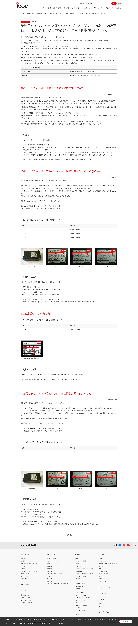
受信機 (48, 563)
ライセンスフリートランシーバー (55, 561)
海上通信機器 (50, 566)
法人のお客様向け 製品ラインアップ (30, 563)
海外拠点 (101, 578)
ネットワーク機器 (79, 592)
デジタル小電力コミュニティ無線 (84, 568)
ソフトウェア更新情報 (26, 602)
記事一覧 (69, 535)
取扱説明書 (23, 568)
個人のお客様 (57, 8)
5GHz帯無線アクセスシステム (83, 597)
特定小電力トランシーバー (83, 566)
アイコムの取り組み (104, 573)
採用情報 (118, 8)
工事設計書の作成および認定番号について (57, 583)
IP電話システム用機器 (81, 605)
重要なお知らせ (25, 595)
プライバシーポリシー (24, 623)
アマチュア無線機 (51, 558)
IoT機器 (78, 608)
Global (119, 3)
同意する (125, 622)
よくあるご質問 (25, 573)
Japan (113, 3)
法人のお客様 (47, 8)
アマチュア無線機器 (81, 561)
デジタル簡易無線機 (81, 576)
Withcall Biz (79, 571)
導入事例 (23, 561)
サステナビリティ (98, 8)
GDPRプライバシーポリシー (41, 623)
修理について (24, 578)
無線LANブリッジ (80, 603)
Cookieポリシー (57, 623)
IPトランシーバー (80, 581)
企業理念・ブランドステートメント (108, 563)
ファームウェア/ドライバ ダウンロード (31, 571)
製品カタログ (24, 566)
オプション (77, 614)
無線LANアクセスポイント (83, 595)
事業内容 (101, 568)
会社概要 (101, 566)
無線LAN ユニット (80, 600)
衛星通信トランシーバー (82, 578)
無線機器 (76, 558)
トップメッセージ (103, 561)
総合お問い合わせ (87, 3)
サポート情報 (76, 8)
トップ (22, 13)
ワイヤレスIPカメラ (81, 610)
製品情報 (67, 8)
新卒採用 (101, 603)
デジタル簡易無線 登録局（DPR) (84, 573)
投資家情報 (109, 8)
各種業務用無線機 (80, 583)
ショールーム (102, 581)
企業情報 (87, 8)
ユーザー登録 (24, 576)
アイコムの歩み (103, 571)
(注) (28, 233)
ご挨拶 (100, 558)
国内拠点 (101, 576)
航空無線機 (79, 588)
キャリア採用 (102, 606)
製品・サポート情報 (26, 600)
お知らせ (23, 590)
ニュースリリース (25, 597)
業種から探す (24, 558)
